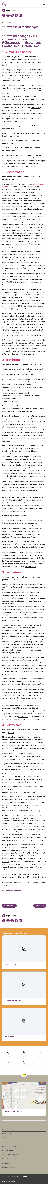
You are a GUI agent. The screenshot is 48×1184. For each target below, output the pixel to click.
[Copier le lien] (9, 10)
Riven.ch (12, 1181)
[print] (3, 15)
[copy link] (8, 15)
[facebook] (16, 15)
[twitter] (12, 15)
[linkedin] (20, 15)
